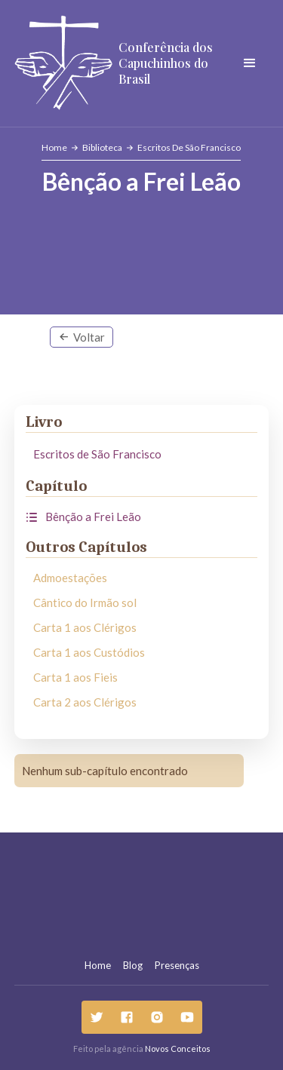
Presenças (177, 965)
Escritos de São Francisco (189, 147)
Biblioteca (102, 147)
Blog (133, 965)
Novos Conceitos (178, 1048)
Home (54, 147)
